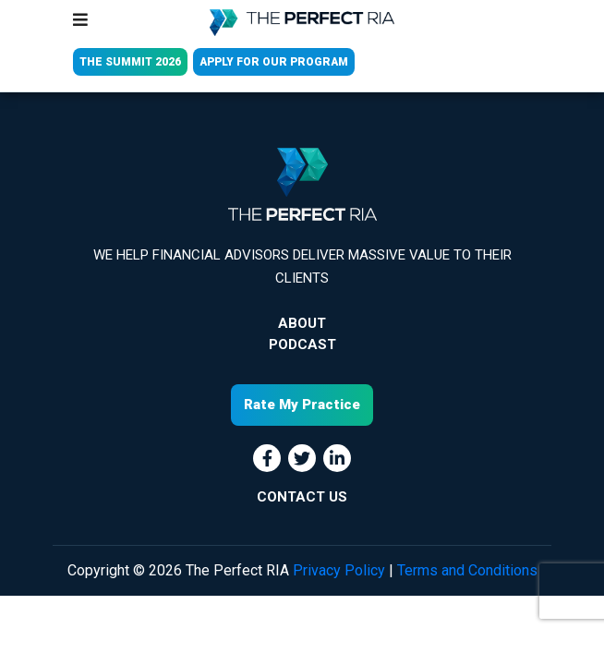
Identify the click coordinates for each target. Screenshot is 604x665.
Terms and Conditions (467, 570)
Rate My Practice (302, 404)
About (302, 323)
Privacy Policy (339, 570)
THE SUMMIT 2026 (130, 61)
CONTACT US (302, 497)
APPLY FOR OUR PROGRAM (273, 61)
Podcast (302, 344)
